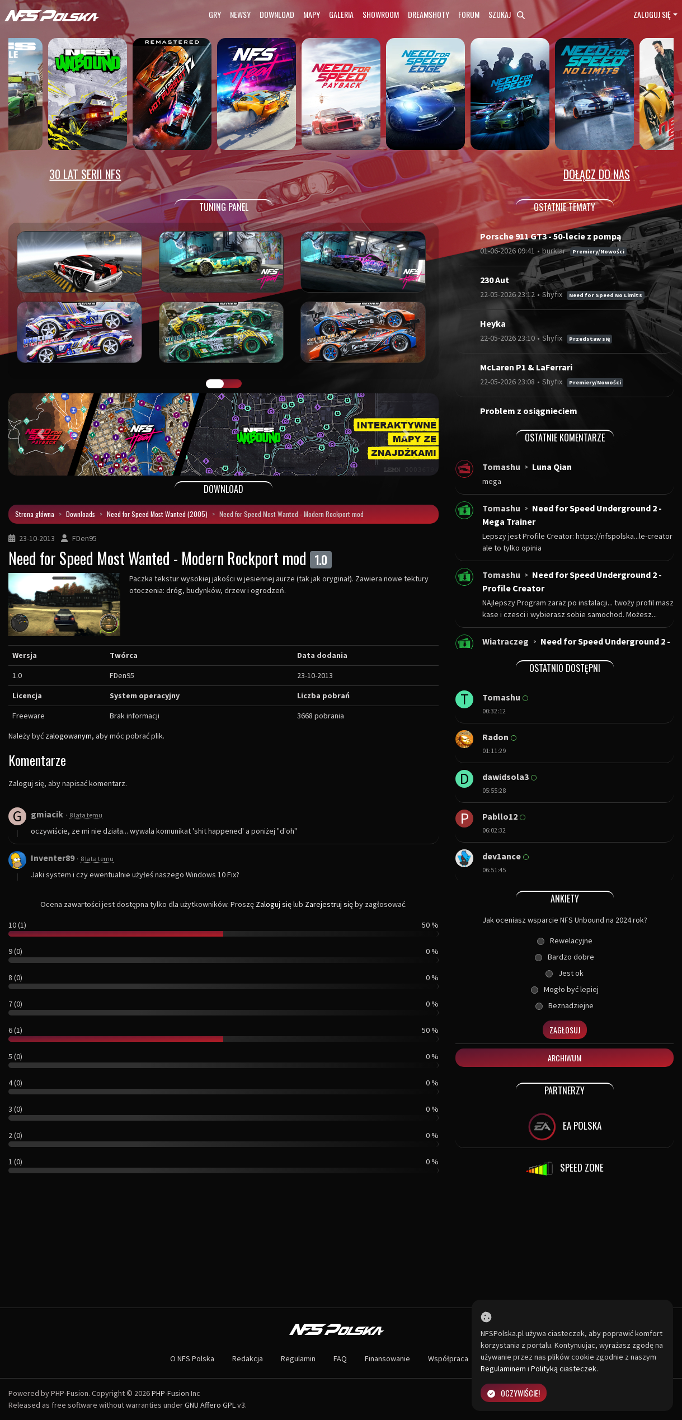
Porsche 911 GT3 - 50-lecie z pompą (550, 236)
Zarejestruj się (329, 904)
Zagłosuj (564, 1030)
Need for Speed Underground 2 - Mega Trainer (572, 514)
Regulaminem (503, 1368)
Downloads (80, 514)
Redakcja (247, 1358)
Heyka (493, 323)
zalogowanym (68, 736)
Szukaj (506, 14)
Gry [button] (215, 14)
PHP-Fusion (170, 1393)
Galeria (341, 14)
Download (277, 14)
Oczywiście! (513, 1393)
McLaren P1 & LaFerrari (526, 367)
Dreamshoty (428, 14)
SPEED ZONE (564, 1169)
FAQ (340, 1358)
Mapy (311, 14)
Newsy (240, 14)
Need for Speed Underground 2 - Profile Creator (572, 581)
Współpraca (448, 1358)
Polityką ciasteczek (563, 1368)
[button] (40, 434)
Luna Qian (552, 466)
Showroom (381, 14)
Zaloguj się (652, 14)
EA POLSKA (564, 1127)
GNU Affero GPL (210, 1405)
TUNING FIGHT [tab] (233, 383)
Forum (468, 14)
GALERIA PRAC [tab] (215, 383)
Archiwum (564, 1058)
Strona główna (34, 514)
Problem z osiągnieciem (528, 410)
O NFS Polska (192, 1358)
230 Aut (494, 279)
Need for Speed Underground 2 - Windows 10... (576, 648)
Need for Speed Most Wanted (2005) (157, 514)
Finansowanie (387, 1358)
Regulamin (298, 1358)
